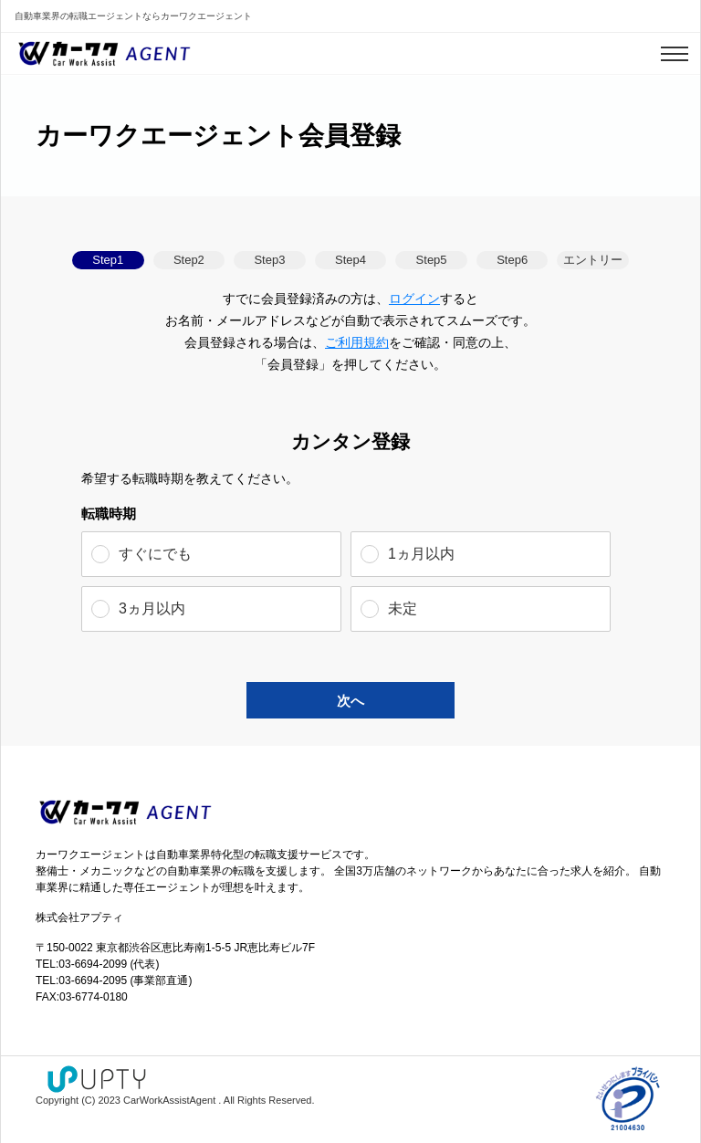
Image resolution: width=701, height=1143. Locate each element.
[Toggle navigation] (674, 53)
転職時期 (108, 513)
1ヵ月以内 (421, 553)
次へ (350, 700)
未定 (402, 608)
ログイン (414, 298)
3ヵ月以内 (152, 608)
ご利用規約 (357, 342)
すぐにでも (155, 553)
